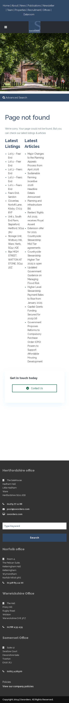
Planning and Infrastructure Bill (35, 204)
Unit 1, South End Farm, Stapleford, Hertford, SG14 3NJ (16, 224)
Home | (7, 5)
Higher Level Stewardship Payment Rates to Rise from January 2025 (36, 295)
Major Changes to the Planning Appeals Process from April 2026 (36, 161)
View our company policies (18, 686)
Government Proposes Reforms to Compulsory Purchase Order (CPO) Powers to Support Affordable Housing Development (35, 342)
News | (24, 5)
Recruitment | (35, 10)
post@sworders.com (18, 509)
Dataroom (29, 14)
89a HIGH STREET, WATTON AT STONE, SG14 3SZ (15, 259)
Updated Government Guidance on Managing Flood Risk (35, 275)
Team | (11, 10)
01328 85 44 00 (15, 582)
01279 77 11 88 (14, 504)
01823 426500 (14, 671)
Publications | (35, 5)
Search (34, 537)
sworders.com (14, 514)
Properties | (21, 10)
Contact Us (34, 388)
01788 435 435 (15, 627)
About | (15, 5)
